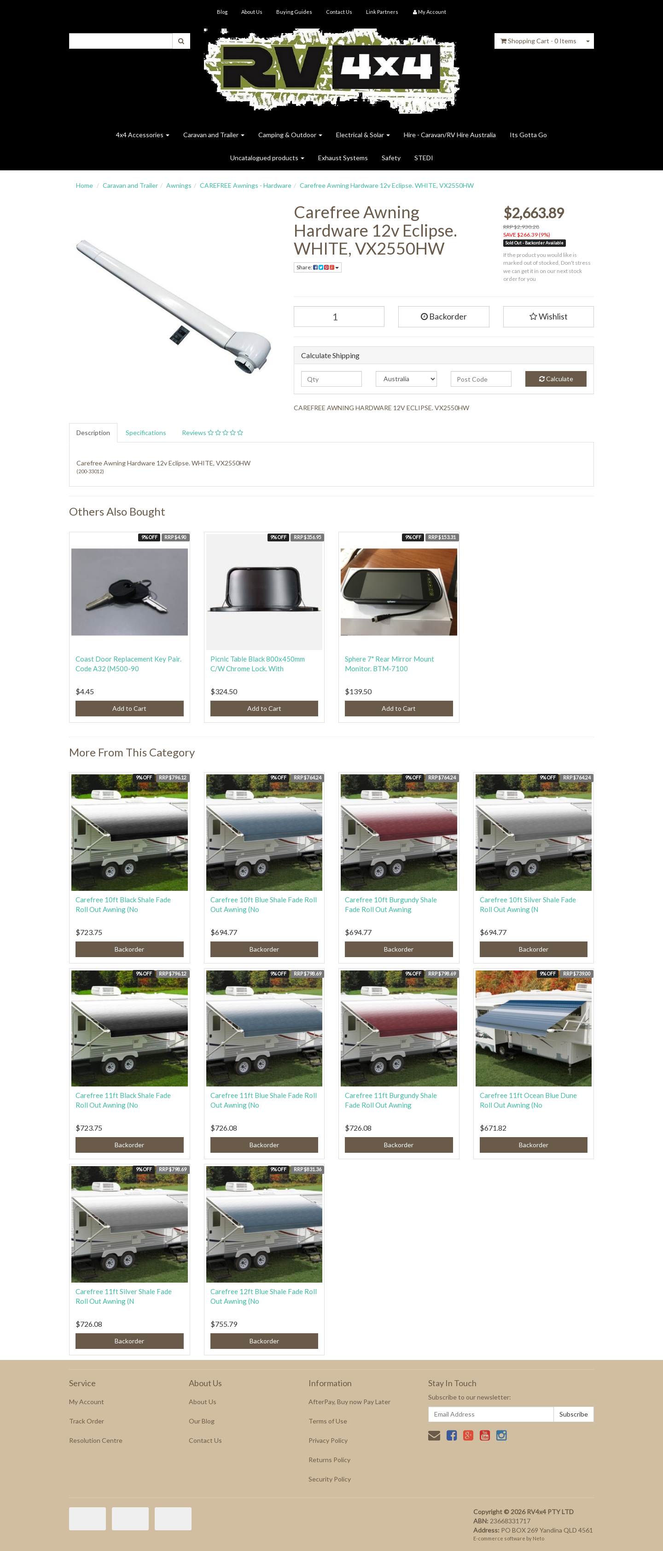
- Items (538, 41)
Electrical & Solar (363, 135)
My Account (86, 1402)
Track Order (86, 1421)
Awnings (179, 185)
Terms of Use (327, 1421)
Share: (318, 267)
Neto (538, 1538)
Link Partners (382, 12)
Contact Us (339, 12)
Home (84, 185)
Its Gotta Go (528, 135)
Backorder (444, 316)
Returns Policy (329, 1460)
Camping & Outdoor (290, 135)
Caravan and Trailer (213, 135)
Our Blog (202, 1421)
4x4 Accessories (142, 135)
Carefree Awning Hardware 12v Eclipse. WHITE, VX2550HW (387, 185)
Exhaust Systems (343, 158)
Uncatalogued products (267, 158)
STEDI (423, 158)
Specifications (146, 432)
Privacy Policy (328, 1440)
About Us (251, 12)
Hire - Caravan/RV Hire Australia (450, 135)
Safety (391, 158)
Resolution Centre (95, 1440)
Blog (222, 12)
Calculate (556, 379)
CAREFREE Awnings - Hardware (245, 185)
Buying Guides (294, 12)
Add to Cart (129, 708)
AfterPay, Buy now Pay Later (349, 1402)
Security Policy (329, 1479)
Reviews (212, 432)
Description (93, 432)
